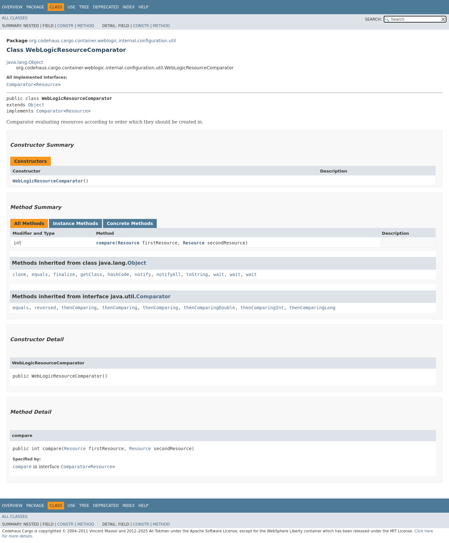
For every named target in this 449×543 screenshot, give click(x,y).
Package (35, 7)
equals (40, 274)
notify (143, 274)
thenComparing (79, 307)
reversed (45, 307)
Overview (12, 7)
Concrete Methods (130, 223)
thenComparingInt (262, 307)
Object (36, 104)
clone (19, 274)
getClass (91, 274)
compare (105, 242)
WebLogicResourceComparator (48, 180)
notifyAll (168, 274)
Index (129, 7)
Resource (47, 84)
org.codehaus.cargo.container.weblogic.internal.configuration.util (102, 40)
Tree (84, 7)
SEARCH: (373, 19)
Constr (65, 26)
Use (71, 7)
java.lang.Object (24, 62)
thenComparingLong (312, 307)
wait (218, 274)
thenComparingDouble (209, 307)
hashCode (118, 274)
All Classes (14, 18)
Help (143, 7)
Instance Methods (75, 223)
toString (197, 274)
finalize (64, 274)
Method (85, 26)
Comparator (19, 84)
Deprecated (106, 7)
